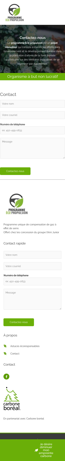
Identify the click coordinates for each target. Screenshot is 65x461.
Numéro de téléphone (12, 124)
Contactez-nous (15, 171)
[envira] (21, 346)
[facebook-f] (6, 377)
